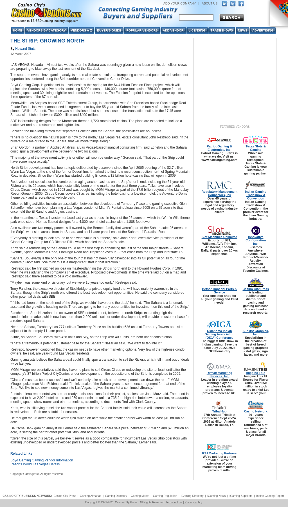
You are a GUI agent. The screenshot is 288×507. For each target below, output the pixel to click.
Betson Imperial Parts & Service (219, 290)
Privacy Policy (193, 502)
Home (17, 30)
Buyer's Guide (109, 30)
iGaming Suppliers (241, 495)
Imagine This (255, 372)
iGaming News (216, 495)
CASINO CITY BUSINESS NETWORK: (27, 495)
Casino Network (255, 411)
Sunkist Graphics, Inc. (255, 332)
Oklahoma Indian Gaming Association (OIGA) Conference (219, 334)
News (242, 30)
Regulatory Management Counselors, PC (219, 193)
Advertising (262, 30)
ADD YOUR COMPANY (179, 3)
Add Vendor (173, 30)
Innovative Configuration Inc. (256, 240)
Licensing (197, 30)
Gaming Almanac (90, 495)
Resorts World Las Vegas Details (35, 464)
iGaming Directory (192, 495)
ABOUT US (209, 3)
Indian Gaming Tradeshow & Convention (255, 195)
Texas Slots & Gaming (256, 148)
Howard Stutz (25, 49)
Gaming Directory (116, 495)
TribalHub (219, 411)
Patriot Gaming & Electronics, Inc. (219, 148)
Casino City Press (255, 289)
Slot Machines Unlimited (219, 237)
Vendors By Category (46, 30)
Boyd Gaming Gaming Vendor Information (41, 460)
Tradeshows (222, 30)
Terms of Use (174, 502)
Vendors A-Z (81, 30)
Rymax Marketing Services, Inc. (219, 374)
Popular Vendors (142, 30)
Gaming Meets (140, 495)
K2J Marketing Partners (219, 453)
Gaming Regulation (165, 495)
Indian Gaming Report (270, 495)
